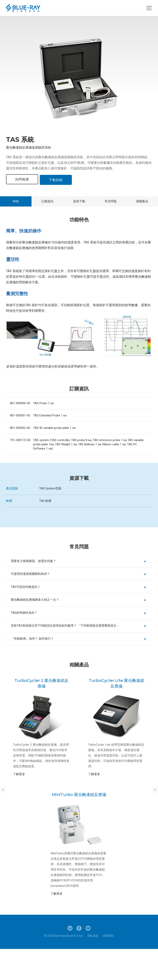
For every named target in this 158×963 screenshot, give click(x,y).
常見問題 (111, 201)
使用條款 (108, 950)
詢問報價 (22, 179)
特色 (16, 201)
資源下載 (79, 201)
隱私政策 (93, 950)
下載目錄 (57, 179)
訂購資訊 (47, 201)
